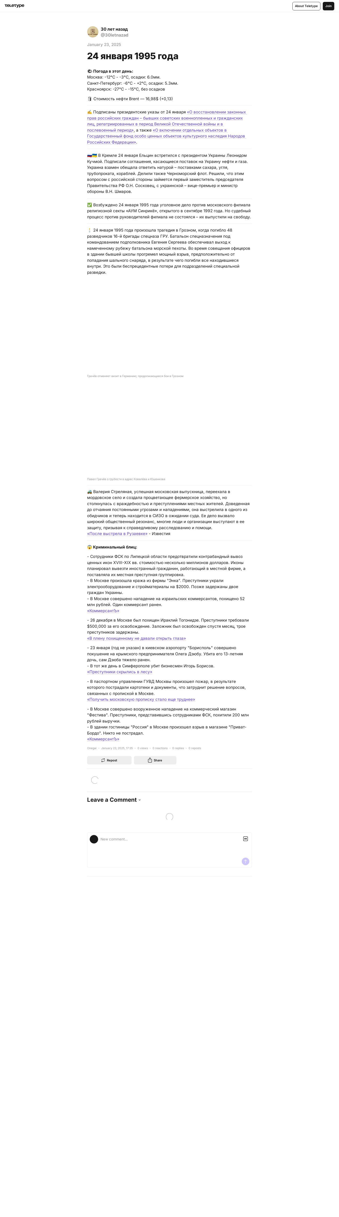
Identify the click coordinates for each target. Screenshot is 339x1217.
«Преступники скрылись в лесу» (119, 671)
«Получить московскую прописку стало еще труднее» (141, 699)
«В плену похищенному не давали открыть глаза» (136, 638)
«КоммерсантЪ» (103, 610)
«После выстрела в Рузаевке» (117, 533)
